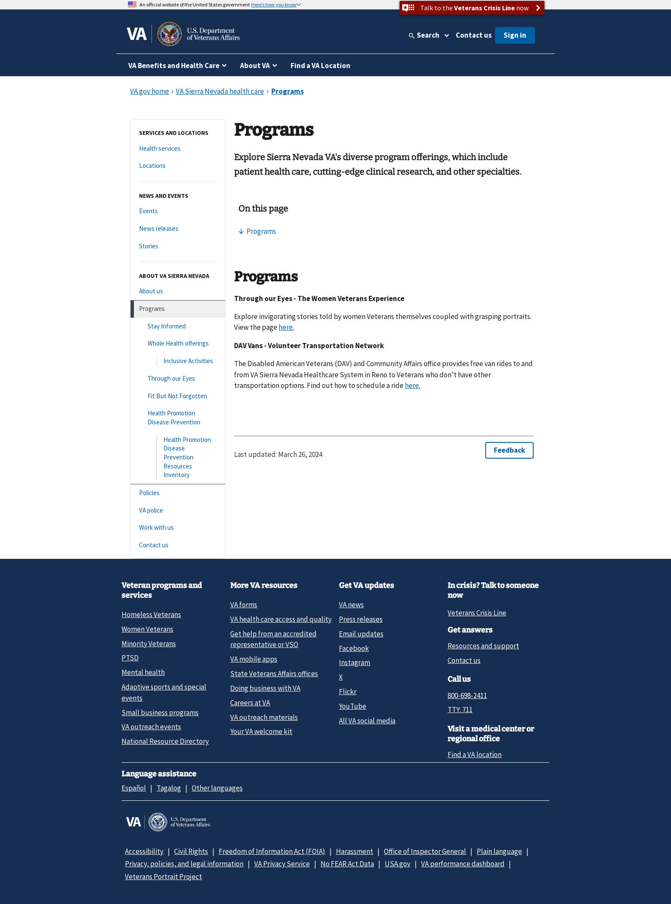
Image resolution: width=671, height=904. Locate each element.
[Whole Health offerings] (178, 343)
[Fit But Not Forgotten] (178, 396)
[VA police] (178, 510)
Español (134, 788)
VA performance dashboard (463, 863)
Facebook (354, 648)
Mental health (143, 672)
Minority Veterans (149, 643)
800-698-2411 (467, 695)
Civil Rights (191, 851)
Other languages (217, 788)
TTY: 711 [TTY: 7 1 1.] (460, 709)
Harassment (354, 851)
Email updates (361, 633)
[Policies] (178, 493)
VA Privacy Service (282, 863)
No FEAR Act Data (347, 863)
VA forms (243, 604)
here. (286, 327)
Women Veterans (147, 629)
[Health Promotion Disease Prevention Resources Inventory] (178, 457)
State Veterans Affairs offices (274, 673)
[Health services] (178, 149)
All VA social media (367, 720)
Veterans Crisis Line (477, 613)
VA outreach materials (264, 717)
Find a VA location (475, 754)
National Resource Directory (165, 741)
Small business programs (160, 712)
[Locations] (178, 166)
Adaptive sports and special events (164, 692)
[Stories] (178, 246)
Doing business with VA (265, 688)
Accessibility (144, 851)
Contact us (474, 35)
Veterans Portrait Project (163, 876)
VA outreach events (151, 726)
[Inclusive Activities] (178, 361)
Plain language (499, 851)
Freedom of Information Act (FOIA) (272, 851)
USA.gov (397, 863)
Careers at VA (250, 702)
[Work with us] (178, 528)
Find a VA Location (320, 65)
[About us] (178, 291)
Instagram (354, 662)
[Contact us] (178, 545)
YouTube (352, 706)
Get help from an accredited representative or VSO (273, 639)
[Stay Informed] (178, 326)
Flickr (347, 691)
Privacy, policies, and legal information (184, 863)
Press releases (361, 619)
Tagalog (169, 788)
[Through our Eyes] (178, 379)
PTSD (130, 657)
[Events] (178, 211)
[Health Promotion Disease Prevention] (178, 418)
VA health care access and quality (281, 619)
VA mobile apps (253, 659)
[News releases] (178, 229)
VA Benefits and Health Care (174, 65)
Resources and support (483, 645)
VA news (351, 604)
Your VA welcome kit (261, 731)
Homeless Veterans (151, 614)
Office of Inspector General (425, 851)
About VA (255, 65)
